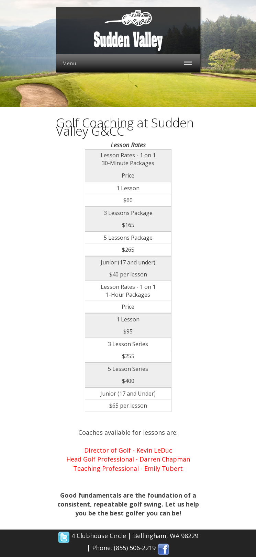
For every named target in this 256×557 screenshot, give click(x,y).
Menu (69, 63)
